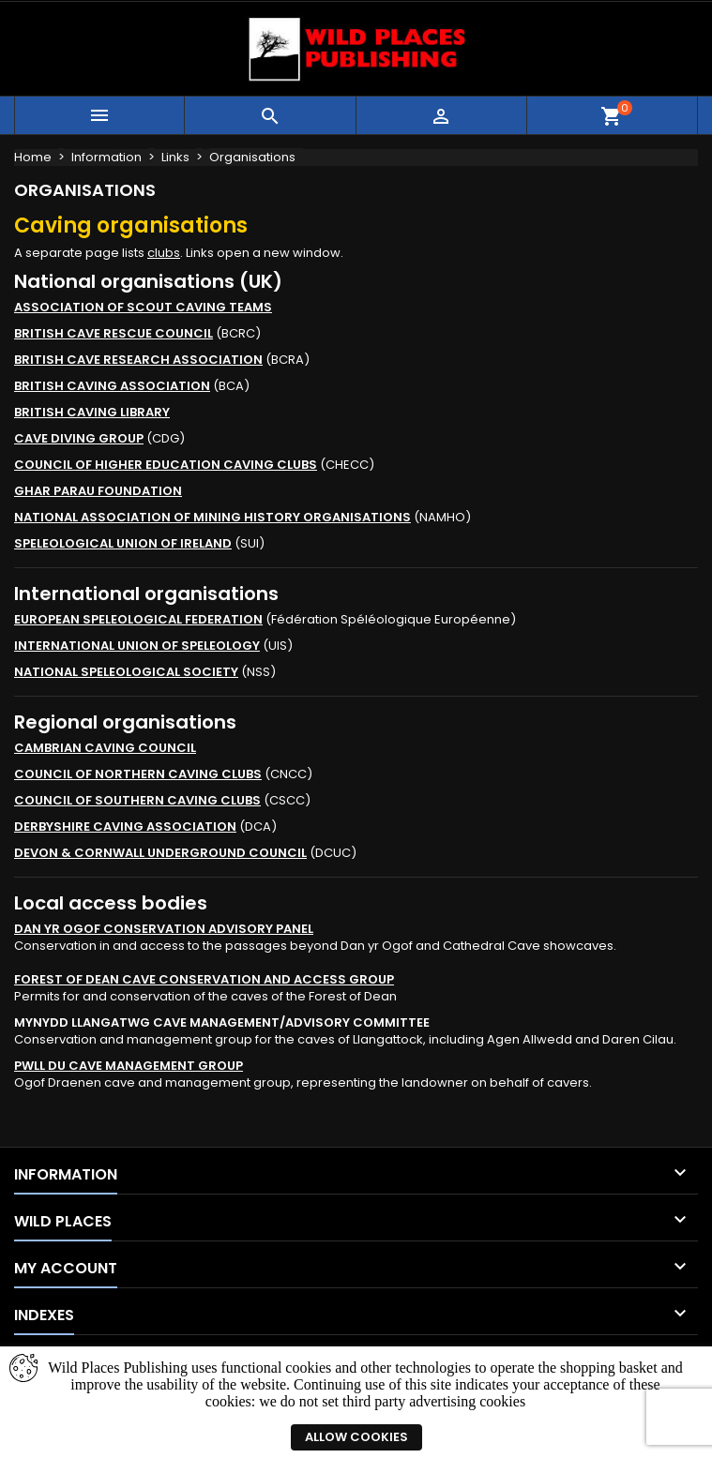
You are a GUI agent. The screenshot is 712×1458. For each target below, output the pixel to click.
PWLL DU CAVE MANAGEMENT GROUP (128, 1066)
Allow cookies (356, 1437)
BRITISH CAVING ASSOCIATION (112, 386)
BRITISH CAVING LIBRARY (92, 412)
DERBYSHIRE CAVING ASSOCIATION (125, 826)
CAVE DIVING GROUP (79, 438)
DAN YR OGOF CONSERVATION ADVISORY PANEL (163, 929)
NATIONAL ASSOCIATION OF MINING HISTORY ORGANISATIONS (212, 517)
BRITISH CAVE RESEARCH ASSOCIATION (138, 359)
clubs (163, 253)
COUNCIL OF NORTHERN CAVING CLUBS (138, 774)
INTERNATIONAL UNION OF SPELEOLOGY (137, 645)
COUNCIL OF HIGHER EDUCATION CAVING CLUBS (165, 464)
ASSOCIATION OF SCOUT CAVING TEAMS (143, 307)
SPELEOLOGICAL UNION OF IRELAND (123, 543)
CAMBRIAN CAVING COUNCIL (105, 748)
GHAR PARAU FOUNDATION (98, 491)
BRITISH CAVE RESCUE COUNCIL (113, 333)
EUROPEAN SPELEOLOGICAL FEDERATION (138, 619)
